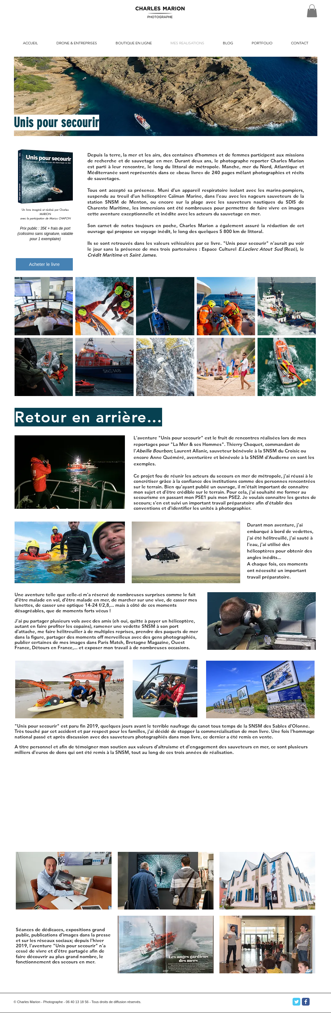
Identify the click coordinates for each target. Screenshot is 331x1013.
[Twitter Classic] (296, 1002)
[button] (312, 10)
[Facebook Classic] (306, 1002)
